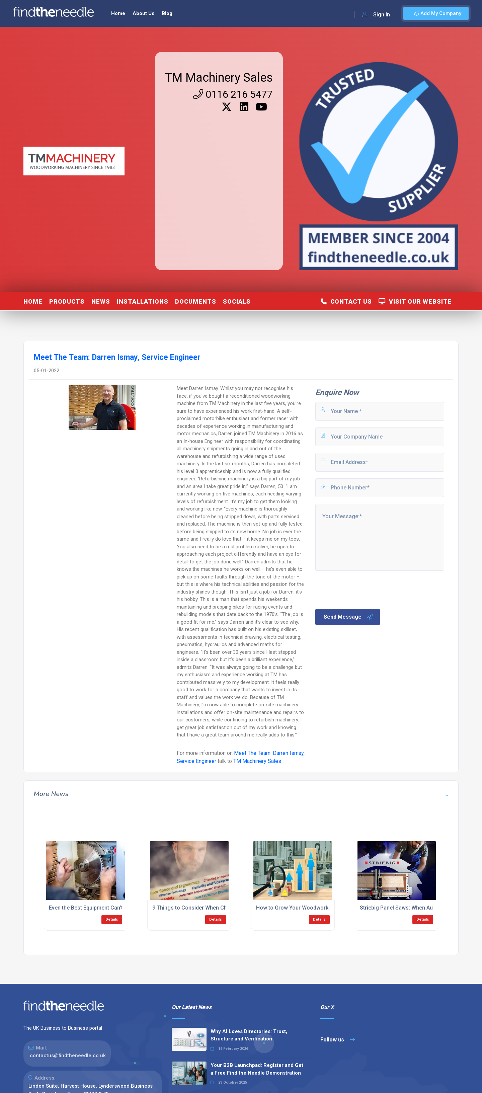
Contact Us (346, 301)
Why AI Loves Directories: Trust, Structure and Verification (249, 1035)
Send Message (348, 617)
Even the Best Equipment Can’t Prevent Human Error (112, 908)
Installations (142, 301)
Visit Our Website (415, 301)
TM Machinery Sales (219, 78)
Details (111, 919)
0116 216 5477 (233, 94)
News (100, 301)
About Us (143, 13)
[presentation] (365, 589)
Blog (167, 13)
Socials (237, 301)
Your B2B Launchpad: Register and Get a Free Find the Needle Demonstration (257, 1069)
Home (118, 13)
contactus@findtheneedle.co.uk (68, 1055)
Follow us (337, 1039)
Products (67, 301)
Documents (195, 301)
